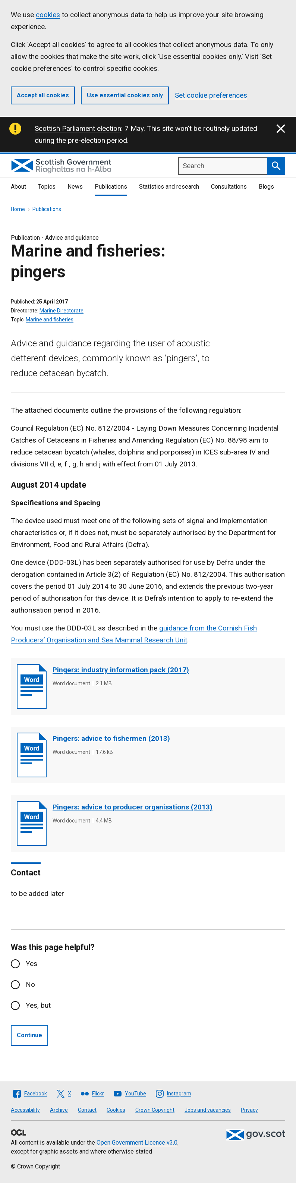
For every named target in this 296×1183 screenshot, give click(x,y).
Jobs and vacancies (208, 1110)
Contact (87, 1110)
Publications (111, 186)
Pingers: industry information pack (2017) (121, 670)
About (18, 186)
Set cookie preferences (211, 95)
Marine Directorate (62, 311)
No (30, 984)
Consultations (229, 186)
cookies (48, 14)
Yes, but (38, 1005)
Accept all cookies (43, 95)
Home (18, 209)
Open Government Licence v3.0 (137, 1142)
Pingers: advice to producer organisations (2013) (132, 807)
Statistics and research (169, 186)
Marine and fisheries (49, 320)
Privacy (249, 1110)
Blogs (266, 186)
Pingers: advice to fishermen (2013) (111, 738)
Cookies (116, 1110)
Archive (59, 1110)
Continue (29, 1035)
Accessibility (25, 1110)
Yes (31, 963)
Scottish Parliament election (78, 128)
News (75, 186)
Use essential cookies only (125, 95)
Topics (47, 186)
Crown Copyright (154, 1110)
